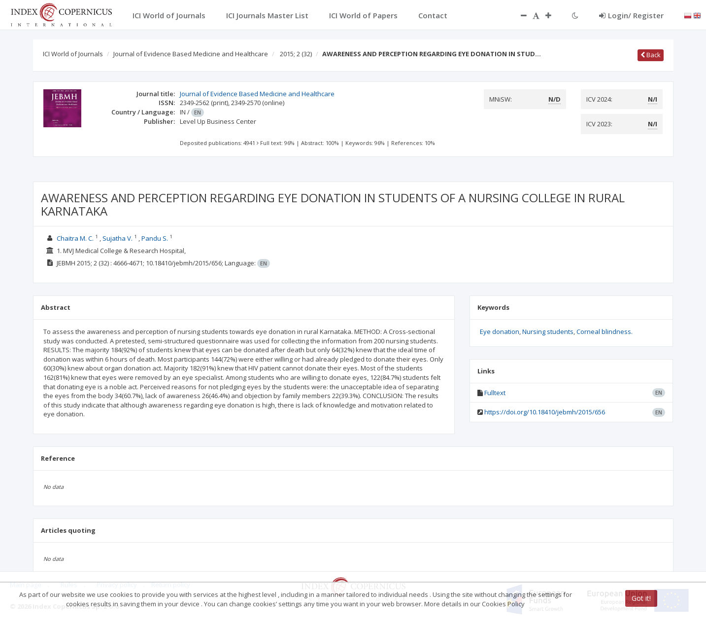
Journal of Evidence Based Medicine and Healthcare (190, 53)
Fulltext (494, 392)
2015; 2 (296, 53)
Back (650, 54)
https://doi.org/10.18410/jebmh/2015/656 (544, 411)
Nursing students (547, 331)
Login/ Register (631, 15)
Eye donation (499, 331)
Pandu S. (154, 238)
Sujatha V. (117, 238)
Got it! (641, 598)
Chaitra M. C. (75, 238)
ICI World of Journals (73, 53)
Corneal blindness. (604, 331)
